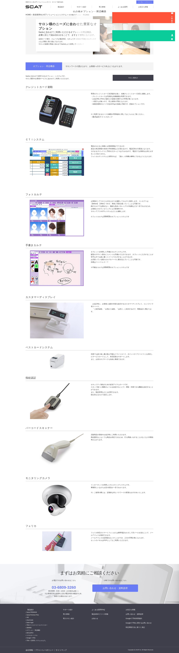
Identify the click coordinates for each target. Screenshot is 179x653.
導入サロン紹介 (70, 618)
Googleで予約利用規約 (136, 618)
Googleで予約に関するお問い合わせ (140, 622)
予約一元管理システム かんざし (36, 640)
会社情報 (29, 650)
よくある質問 (122, 7)
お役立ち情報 (143, 7)
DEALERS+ (30, 632)
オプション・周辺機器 (33, 630)
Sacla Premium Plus (32, 614)
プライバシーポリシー (44, 650)
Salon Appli (29, 622)
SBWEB (106, 216)
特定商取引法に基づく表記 (137, 627)
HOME (28, 15)
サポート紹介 (81, 7)
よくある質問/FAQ (100, 609)
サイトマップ (60, 650)
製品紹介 (61, 7)
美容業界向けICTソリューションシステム (47, 15)
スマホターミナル (31, 635)
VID (27, 617)
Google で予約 (30, 637)
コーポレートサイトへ (145, 2)
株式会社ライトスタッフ (101, 116)
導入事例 (102, 7)
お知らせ (96, 618)
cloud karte (29, 620)
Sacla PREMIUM (31, 612)
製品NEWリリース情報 (101, 614)
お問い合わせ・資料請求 (115, 588)
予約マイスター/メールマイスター (36, 625)
